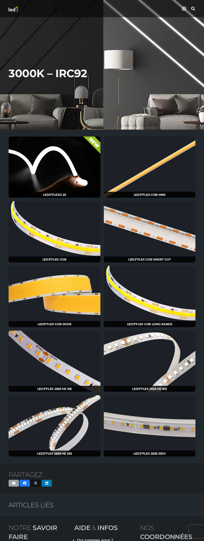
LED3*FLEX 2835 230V (149, 453)
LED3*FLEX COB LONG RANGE (149, 324)
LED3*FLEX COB (54, 259)
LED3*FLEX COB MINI (150, 195)
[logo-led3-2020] (13, 8)
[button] (184, 8)
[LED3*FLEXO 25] (54, 167)
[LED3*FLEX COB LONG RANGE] (150, 296)
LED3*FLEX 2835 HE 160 (149, 389)
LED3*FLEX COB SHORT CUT (149, 259)
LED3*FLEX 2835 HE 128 (54, 389)
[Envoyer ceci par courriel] (14, 483)
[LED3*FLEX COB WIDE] (54, 296)
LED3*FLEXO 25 (54, 195)
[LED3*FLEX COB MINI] (150, 167)
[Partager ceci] (25, 483)
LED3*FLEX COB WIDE (54, 324)
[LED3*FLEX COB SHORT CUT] (150, 232)
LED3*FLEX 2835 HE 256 (54, 453)
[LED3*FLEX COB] (54, 232)
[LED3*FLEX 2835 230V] (150, 426)
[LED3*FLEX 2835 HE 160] (150, 361)
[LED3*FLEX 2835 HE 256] (54, 426)
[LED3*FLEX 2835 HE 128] (54, 361)
